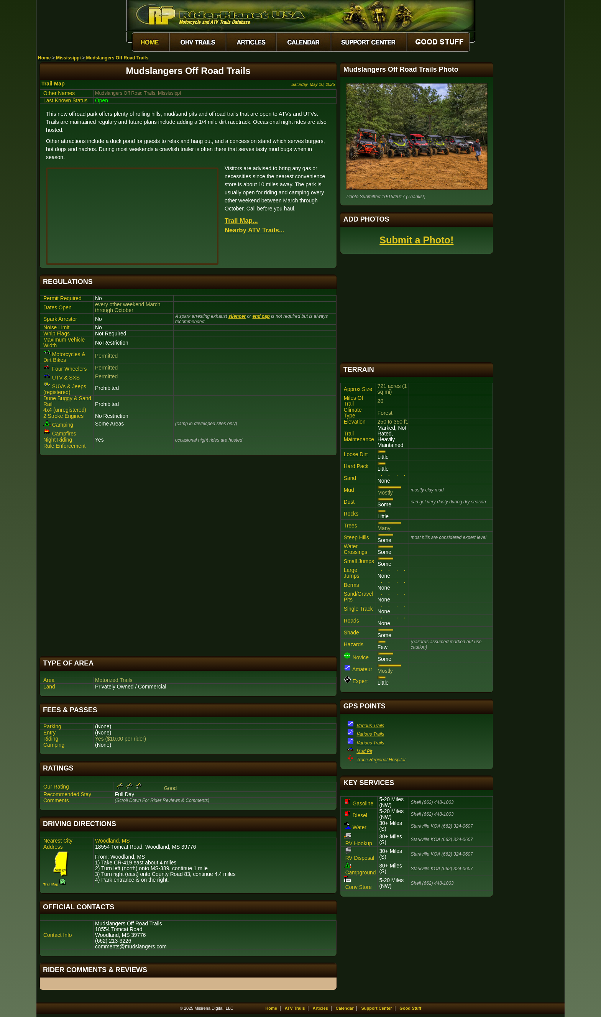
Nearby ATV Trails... (254, 230)
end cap (260, 316)
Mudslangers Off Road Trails (117, 58)
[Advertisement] (188, 556)
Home (44, 58)
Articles (320, 1008)
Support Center (376, 1008)
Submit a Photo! (416, 240)
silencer (237, 316)
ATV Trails (295, 1008)
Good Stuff (410, 1008)
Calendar (345, 1008)
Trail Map (53, 84)
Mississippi (68, 58)
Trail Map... (241, 220)
